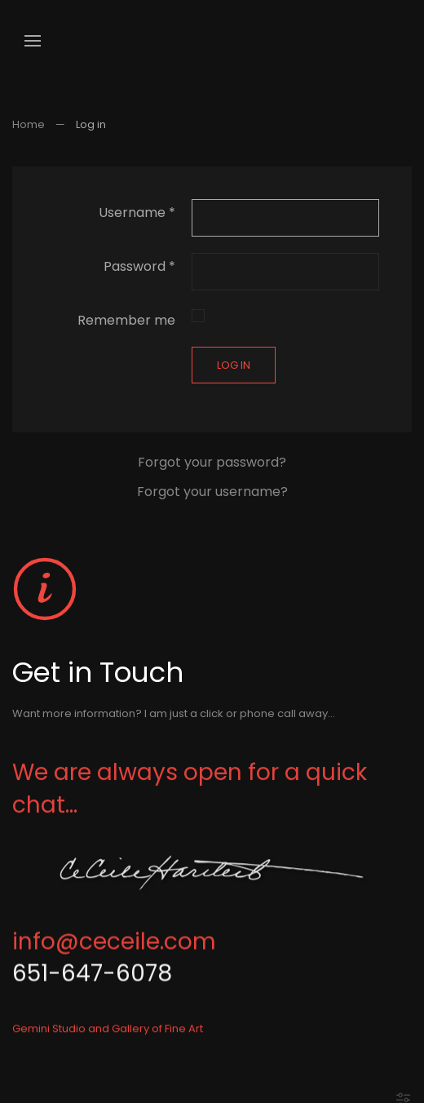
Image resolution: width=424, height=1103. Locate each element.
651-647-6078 (92, 980)
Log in (233, 365)
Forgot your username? (212, 491)
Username (137, 212)
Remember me (126, 320)
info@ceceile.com (114, 947)
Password (139, 266)
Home (28, 124)
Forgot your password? (212, 462)
